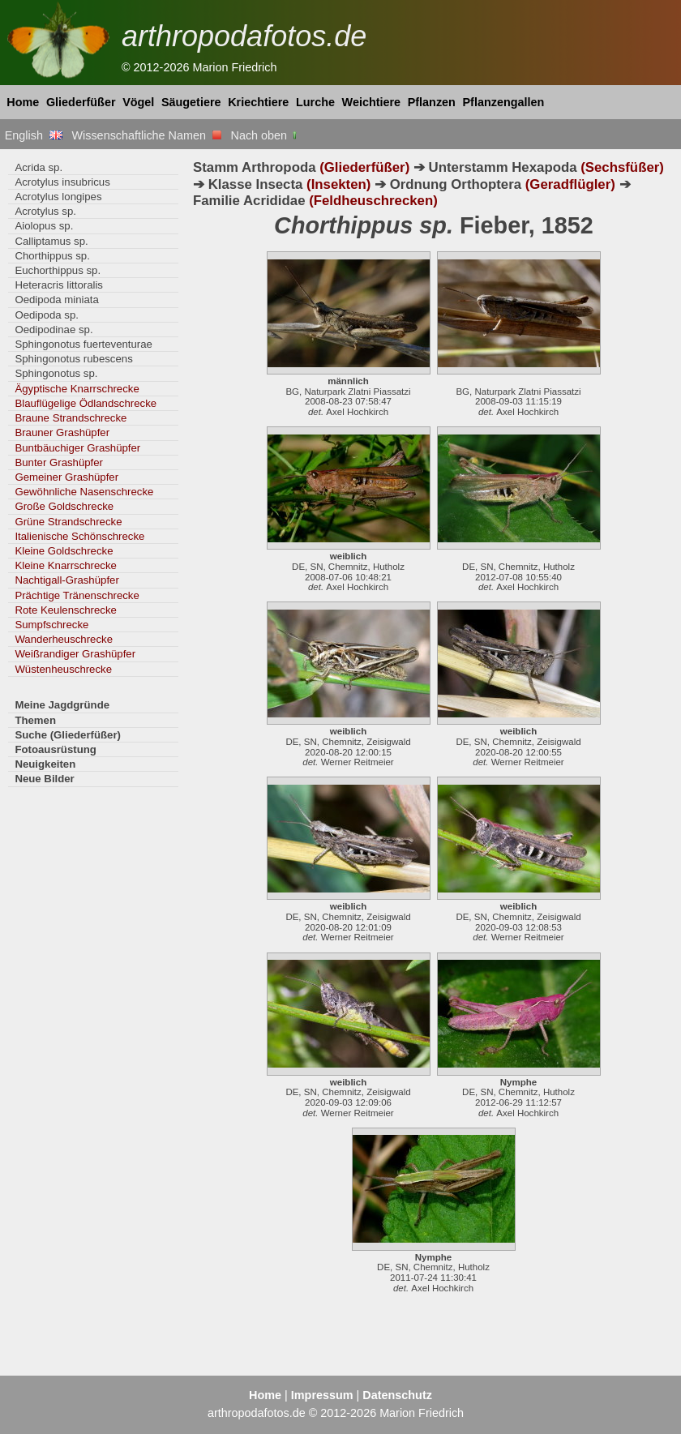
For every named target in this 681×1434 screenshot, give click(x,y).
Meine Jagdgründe (62, 705)
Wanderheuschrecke (64, 639)
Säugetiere (191, 102)
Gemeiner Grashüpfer (66, 477)
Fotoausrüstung (55, 749)
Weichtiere (371, 102)
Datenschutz (397, 1395)
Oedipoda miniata (57, 299)
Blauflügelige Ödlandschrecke (85, 403)
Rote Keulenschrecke (66, 610)
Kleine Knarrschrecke (66, 565)
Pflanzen (432, 102)
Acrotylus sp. (45, 211)
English (33, 135)
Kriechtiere (258, 102)
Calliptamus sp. (51, 241)
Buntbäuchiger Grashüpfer (77, 448)
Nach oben (265, 135)
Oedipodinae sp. (53, 329)
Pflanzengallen (504, 102)
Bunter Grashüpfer (59, 462)
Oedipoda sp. (47, 315)
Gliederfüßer (81, 102)
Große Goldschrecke (64, 506)
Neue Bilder (44, 779)
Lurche (315, 102)
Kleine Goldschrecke (64, 551)
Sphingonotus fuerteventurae (83, 344)
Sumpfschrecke (51, 625)
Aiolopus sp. (44, 226)
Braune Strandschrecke (70, 418)
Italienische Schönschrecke (79, 536)
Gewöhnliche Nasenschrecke (84, 492)
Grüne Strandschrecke (68, 522)
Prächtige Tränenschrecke (77, 595)
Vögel (138, 102)
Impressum (322, 1395)
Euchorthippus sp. (58, 270)
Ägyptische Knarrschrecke (77, 389)
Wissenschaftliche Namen (146, 135)
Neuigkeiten (45, 764)
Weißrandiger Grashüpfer (75, 654)
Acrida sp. (38, 167)
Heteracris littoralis (59, 285)
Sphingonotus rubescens (73, 359)
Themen (35, 720)
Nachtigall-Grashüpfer (66, 580)
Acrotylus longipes (58, 196)
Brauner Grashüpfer (62, 432)
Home (22, 102)
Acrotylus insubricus (62, 182)
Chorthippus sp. (52, 256)
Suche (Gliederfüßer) (68, 735)
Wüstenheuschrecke (63, 669)
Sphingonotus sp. (56, 373)
